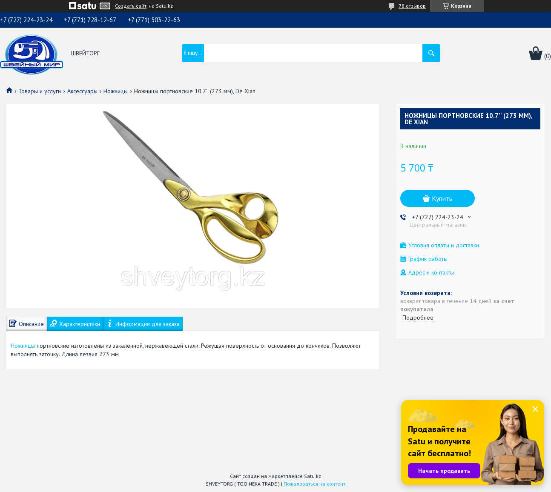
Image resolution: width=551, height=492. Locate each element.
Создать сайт (130, 6)
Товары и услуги (39, 91)
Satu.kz (312, 476)
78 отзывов (412, 6)
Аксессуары (82, 91)
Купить (442, 198)
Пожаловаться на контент (314, 484)
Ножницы (115, 91)
